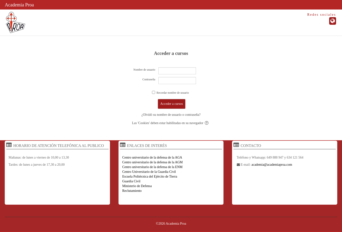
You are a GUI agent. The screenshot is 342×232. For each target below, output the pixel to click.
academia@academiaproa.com (272, 164)
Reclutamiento (132, 191)
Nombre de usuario (144, 69)
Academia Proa (19, 4)
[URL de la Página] (332, 21)
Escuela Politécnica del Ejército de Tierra (149, 176)
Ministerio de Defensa (137, 186)
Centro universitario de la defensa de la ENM (152, 167)
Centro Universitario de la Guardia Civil (149, 172)
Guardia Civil (131, 181)
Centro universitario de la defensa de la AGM (152, 162)
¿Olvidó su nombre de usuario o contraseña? (171, 114)
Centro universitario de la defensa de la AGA (152, 157)
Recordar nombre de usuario (173, 92)
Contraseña (148, 79)
